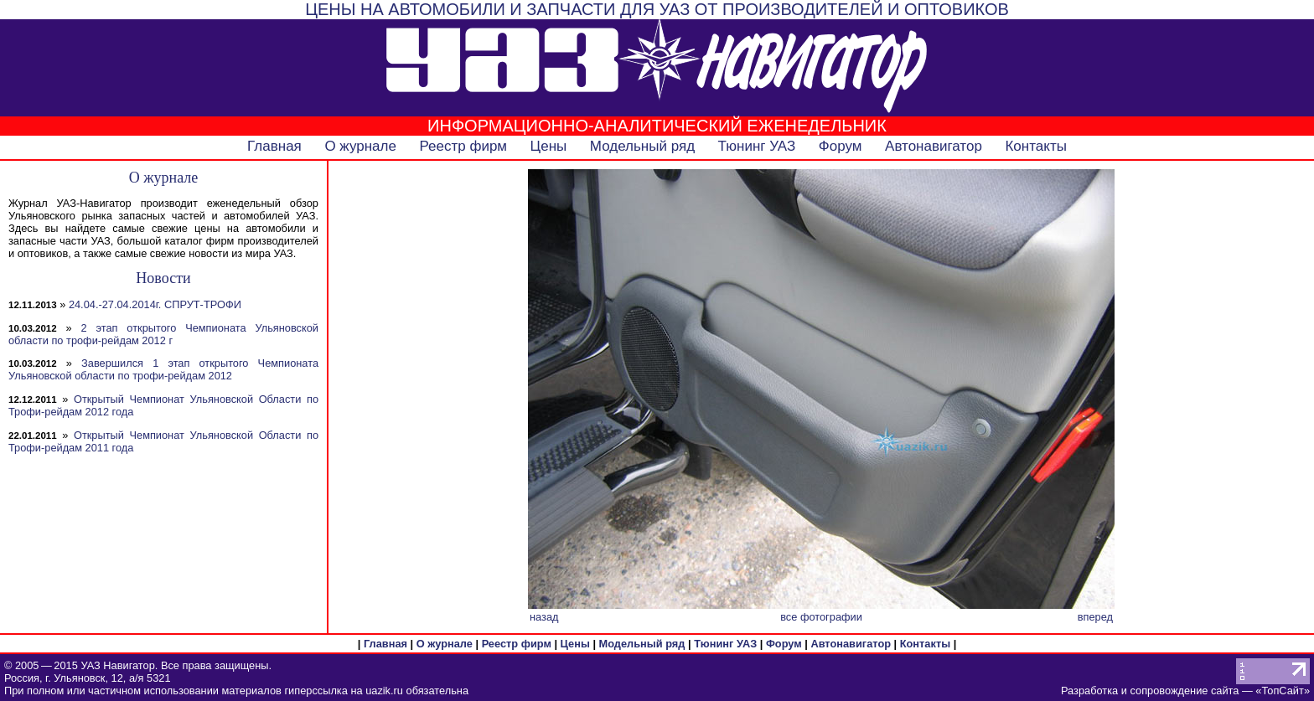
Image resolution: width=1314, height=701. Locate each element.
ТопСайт (1282, 690)
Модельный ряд (642, 146)
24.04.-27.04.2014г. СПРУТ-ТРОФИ (155, 304)
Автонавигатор (933, 146)
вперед (1095, 617)
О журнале (360, 146)
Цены (548, 146)
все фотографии (821, 617)
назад (544, 617)
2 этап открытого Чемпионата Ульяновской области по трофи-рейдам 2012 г (163, 334)
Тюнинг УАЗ (757, 146)
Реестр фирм (463, 146)
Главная (274, 146)
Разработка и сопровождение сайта (1150, 690)
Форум (840, 146)
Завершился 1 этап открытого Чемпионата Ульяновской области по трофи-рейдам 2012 (163, 369)
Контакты (1035, 146)
